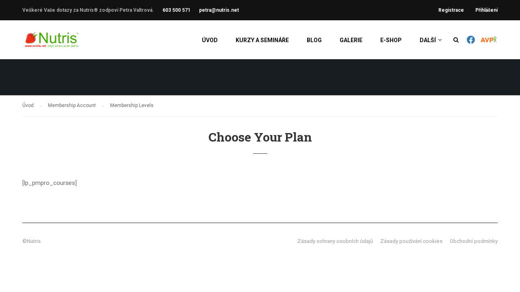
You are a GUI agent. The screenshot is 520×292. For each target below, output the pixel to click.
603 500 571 (176, 10)
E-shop (391, 40)
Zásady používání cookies (411, 241)
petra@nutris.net (219, 10)
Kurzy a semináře (262, 40)
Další (428, 40)
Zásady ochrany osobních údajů (335, 241)
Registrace (451, 10)
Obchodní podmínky (474, 241)
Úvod (210, 40)
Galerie (351, 40)
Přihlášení (486, 10)
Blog (314, 40)
